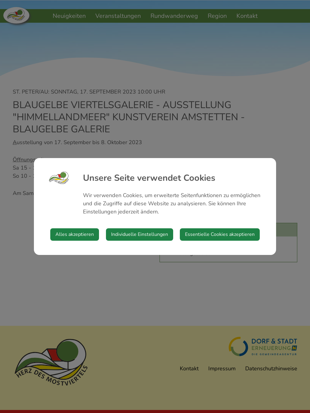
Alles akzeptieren (74, 234)
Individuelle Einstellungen (139, 234)
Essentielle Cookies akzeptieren (220, 234)
